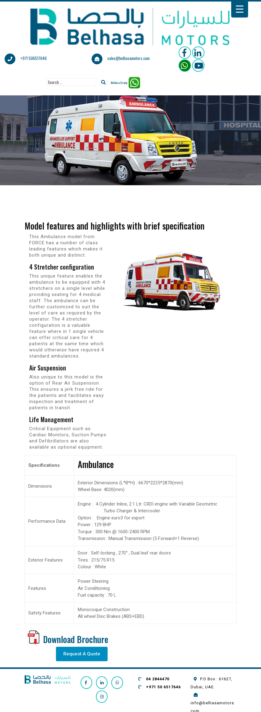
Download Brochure (75, 639)
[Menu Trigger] (239, 9)
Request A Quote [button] (81, 654)
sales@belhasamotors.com (128, 58)
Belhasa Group (119, 82)
